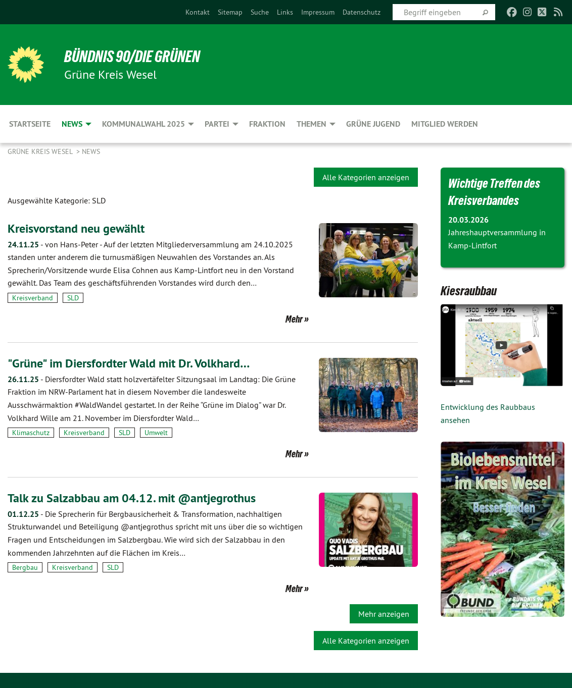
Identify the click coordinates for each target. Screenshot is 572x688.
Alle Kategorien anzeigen (365, 177)
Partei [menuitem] (217, 124)
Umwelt (156, 432)
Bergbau (25, 567)
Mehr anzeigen (383, 614)
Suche (260, 12)
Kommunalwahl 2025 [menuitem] (143, 124)
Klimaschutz (31, 432)
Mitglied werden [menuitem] (444, 124)
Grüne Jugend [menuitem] (373, 124)
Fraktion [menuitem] (267, 124)
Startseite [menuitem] (30, 124)
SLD (73, 297)
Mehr (294, 319)
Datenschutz (361, 12)
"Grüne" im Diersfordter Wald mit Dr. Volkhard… (129, 363)
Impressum (318, 12)
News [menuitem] (72, 124)
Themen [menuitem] (311, 124)
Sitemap (230, 12)
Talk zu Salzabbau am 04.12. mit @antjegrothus (132, 498)
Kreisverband (32, 297)
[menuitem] (197, 12)
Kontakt (197, 12)
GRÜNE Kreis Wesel (41, 151)
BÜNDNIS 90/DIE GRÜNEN (132, 56)
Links (285, 12)
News (91, 151)
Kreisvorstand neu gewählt (76, 228)
